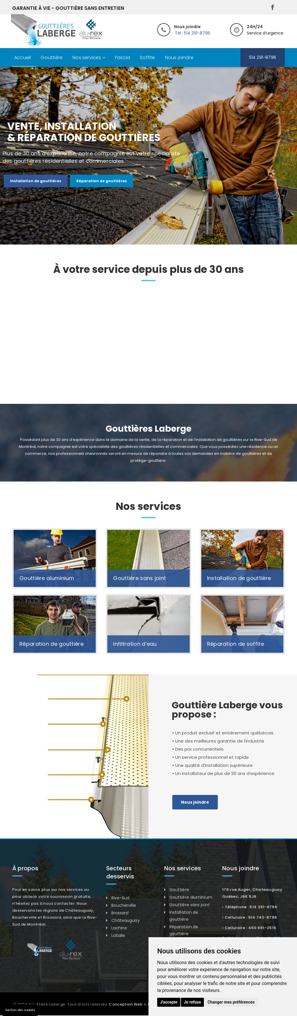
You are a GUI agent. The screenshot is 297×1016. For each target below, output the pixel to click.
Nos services (89, 57)
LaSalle (118, 935)
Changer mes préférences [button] (231, 1002)
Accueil (22, 57)
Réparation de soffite (235, 643)
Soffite (147, 57)
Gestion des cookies (20, 1010)
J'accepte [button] (169, 1002)
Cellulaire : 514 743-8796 (251, 917)
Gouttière (52, 57)
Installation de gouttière (239, 578)
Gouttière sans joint (139, 578)
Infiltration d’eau (135, 643)
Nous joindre (179, 57)
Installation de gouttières (35, 180)
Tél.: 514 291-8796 (192, 33)
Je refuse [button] (192, 1002)
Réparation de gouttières (101, 180)
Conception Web (125, 1004)
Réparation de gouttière (51, 643)
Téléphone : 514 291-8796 (251, 907)
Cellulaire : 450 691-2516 (250, 928)
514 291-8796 (262, 57)
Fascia (122, 57)
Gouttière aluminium (46, 578)
